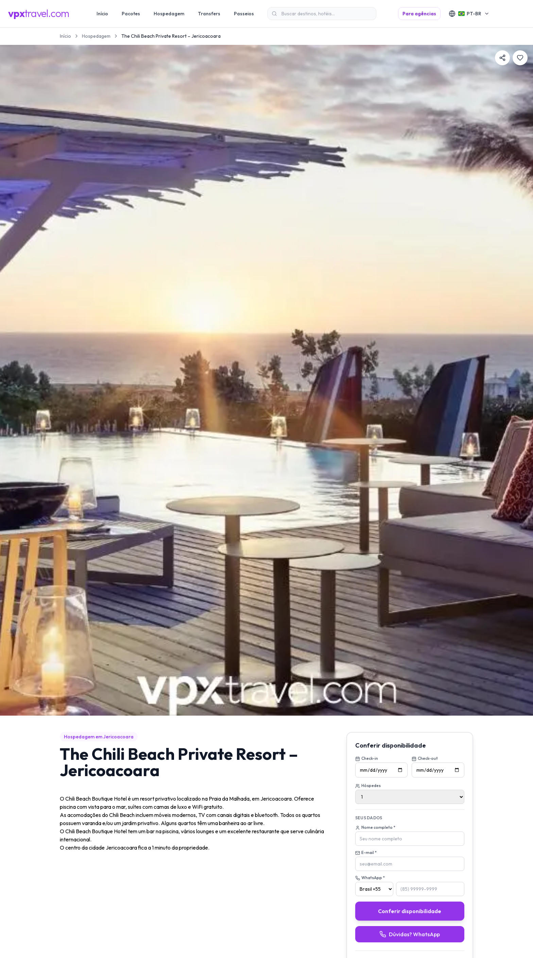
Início (65, 36)
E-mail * (366, 852)
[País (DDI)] (374, 889)
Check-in (366, 758)
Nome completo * (375, 827)
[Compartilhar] (502, 57)
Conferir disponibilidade (409, 911)
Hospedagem (96, 36)
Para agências (419, 14)
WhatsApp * (370, 877)
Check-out (425, 758)
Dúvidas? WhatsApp (409, 934)
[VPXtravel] (38, 13)
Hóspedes (368, 785)
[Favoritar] (520, 57)
